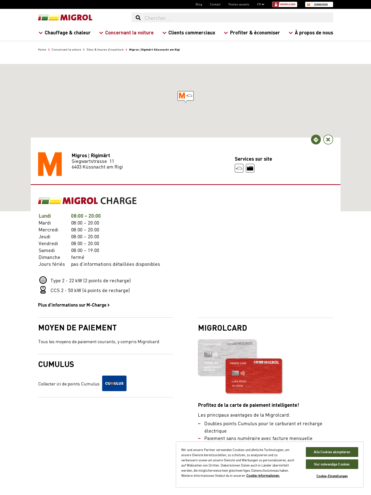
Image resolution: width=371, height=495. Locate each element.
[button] (186, 96)
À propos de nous (310, 32)
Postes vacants (238, 4)
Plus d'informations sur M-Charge (74, 304)
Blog (199, 4)
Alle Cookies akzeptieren (332, 452)
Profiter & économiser (252, 32)
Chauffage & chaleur (64, 32)
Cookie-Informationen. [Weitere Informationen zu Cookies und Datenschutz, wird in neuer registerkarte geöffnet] (263, 475)
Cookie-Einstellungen (332, 476)
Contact (215, 4)
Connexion (321, 4)
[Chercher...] (238, 17)
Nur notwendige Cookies (332, 464)
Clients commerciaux (188, 32)
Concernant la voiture (126, 32)
